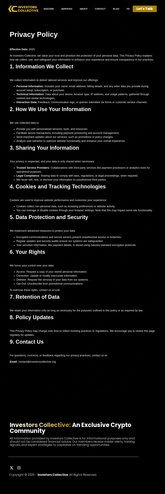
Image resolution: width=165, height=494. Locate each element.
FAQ (129, 9)
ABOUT (84, 9)
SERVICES (66, 9)
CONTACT (100, 9)
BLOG (116, 9)
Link (57, 290)
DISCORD (49, 9)
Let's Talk (145, 8)
